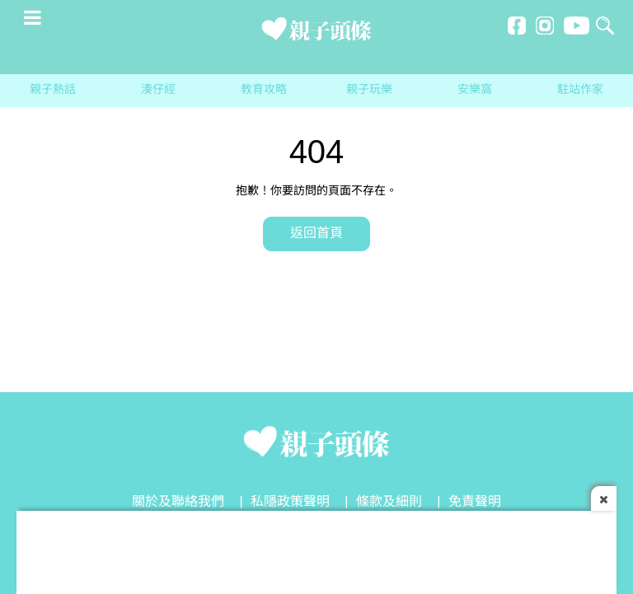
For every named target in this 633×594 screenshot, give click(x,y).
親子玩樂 (369, 90)
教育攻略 (264, 90)
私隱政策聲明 (290, 502)
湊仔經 (158, 90)
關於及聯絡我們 (178, 502)
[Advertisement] (316, 548)
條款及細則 (389, 502)
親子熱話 (53, 90)
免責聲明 (474, 502)
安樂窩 (474, 90)
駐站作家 (580, 90)
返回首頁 (316, 234)
